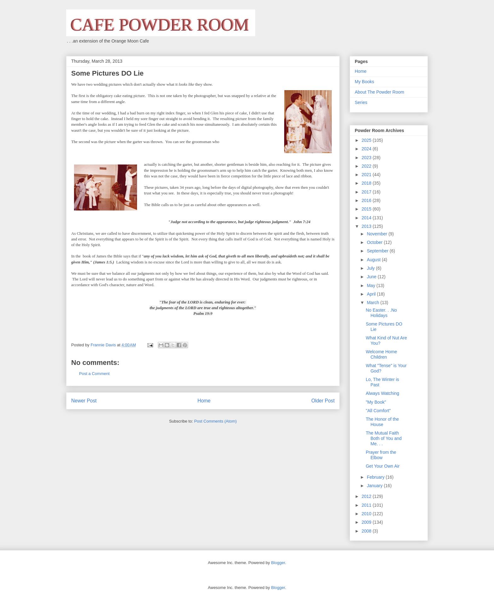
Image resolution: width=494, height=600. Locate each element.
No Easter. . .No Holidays (381, 313)
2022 (367, 166)
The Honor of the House (382, 422)
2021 (367, 174)
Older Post (323, 400)
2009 (367, 522)
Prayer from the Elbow (381, 455)
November (377, 233)
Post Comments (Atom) (215, 421)
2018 (367, 183)
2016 (367, 200)
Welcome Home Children (381, 354)
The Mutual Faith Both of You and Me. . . (384, 438)
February (376, 477)
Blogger (278, 562)
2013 (367, 226)
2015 (367, 208)
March (373, 302)
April (372, 294)
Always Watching (382, 393)
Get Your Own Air (382, 466)
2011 (367, 505)
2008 (367, 531)
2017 (367, 191)
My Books (364, 81)
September (378, 250)
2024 (367, 148)
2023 (367, 157)
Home (204, 400)
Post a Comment (94, 373)
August (374, 259)
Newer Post (84, 400)
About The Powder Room (379, 92)
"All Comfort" (378, 410)
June (372, 276)
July (371, 268)
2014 (367, 217)
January (375, 485)
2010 (367, 513)
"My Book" (376, 402)
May (371, 285)
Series (361, 102)
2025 (367, 140)
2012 (367, 496)
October (375, 242)
